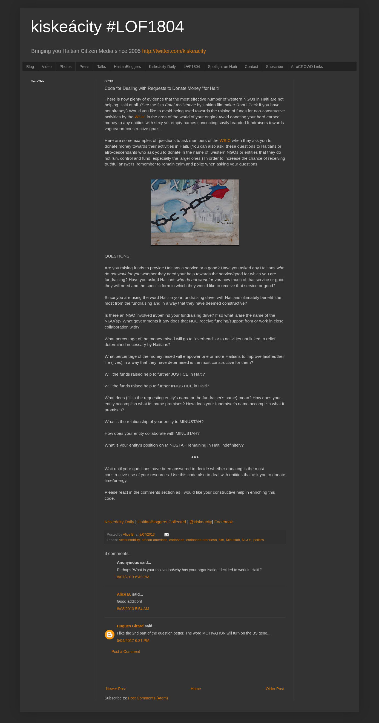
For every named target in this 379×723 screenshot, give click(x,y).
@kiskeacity (201, 521)
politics (258, 540)
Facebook (223, 521)
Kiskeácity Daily (162, 66)
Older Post (275, 689)
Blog (30, 66)
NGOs (246, 540)
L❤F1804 (192, 66)
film (221, 540)
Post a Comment (125, 651)
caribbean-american (201, 540)
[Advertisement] (195, 670)
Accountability (129, 540)
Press (84, 66)
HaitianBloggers (127, 66)
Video (47, 66)
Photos (66, 66)
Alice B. (124, 594)
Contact (251, 66)
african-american (154, 540)
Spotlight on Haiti (222, 66)
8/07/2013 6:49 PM (133, 577)
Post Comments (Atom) (148, 698)
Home (196, 689)
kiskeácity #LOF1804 (107, 26)
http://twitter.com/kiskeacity (174, 51)
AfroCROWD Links (307, 66)
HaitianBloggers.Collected (162, 521)
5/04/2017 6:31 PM (133, 640)
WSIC (140, 117)
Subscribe (274, 66)
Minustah (233, 540)
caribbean (176, 540)
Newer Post (116, 689)
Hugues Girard (130, 626)
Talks (101, 66)
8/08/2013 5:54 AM (133, 609)
